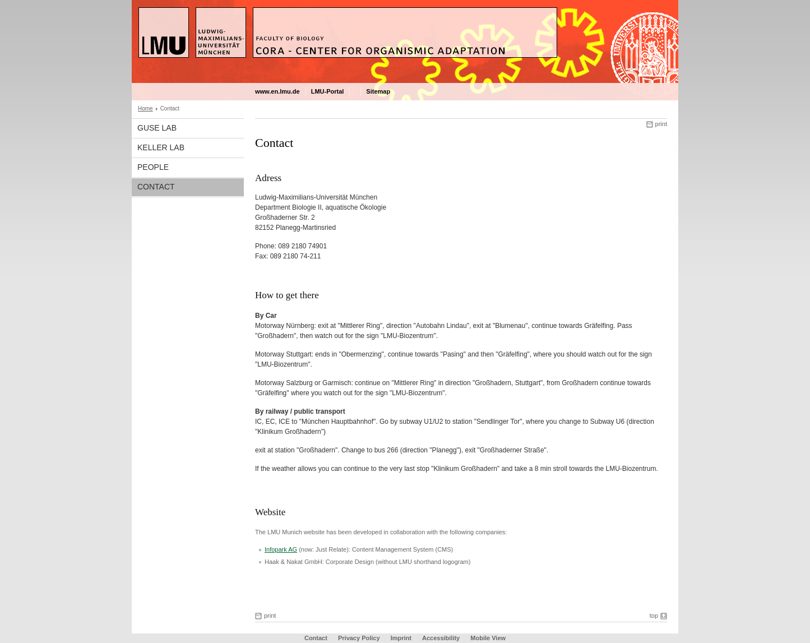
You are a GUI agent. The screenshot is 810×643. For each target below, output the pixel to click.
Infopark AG (281, 549)
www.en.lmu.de (277, 91)
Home (145, 108)
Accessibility (441, 638)
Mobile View (488, 638)
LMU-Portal (327, 91)
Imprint (401, 638)
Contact (156, 186)
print (661, 124)
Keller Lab (160, 147)
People (153, 167)
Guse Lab (157, 127)
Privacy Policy (359, 638)
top (654, 615)
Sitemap (378, 91)
